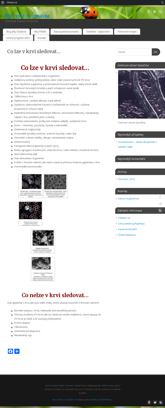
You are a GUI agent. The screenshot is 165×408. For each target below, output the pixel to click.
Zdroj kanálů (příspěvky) (131, 223)
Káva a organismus (128, 198)
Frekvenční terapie (127, 31)
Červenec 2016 (126, 179)
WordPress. (106, 399)
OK (155, 52)
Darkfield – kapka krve (98, 31)
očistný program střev (18, 37)
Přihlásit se (12, 2)
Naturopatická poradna (66, 31)
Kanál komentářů (127, 229)
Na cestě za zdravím (27, 16)
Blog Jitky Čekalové (16, 31)
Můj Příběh (40, 31)
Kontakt (42, 37)
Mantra (94, 399)
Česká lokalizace (127, 234)
